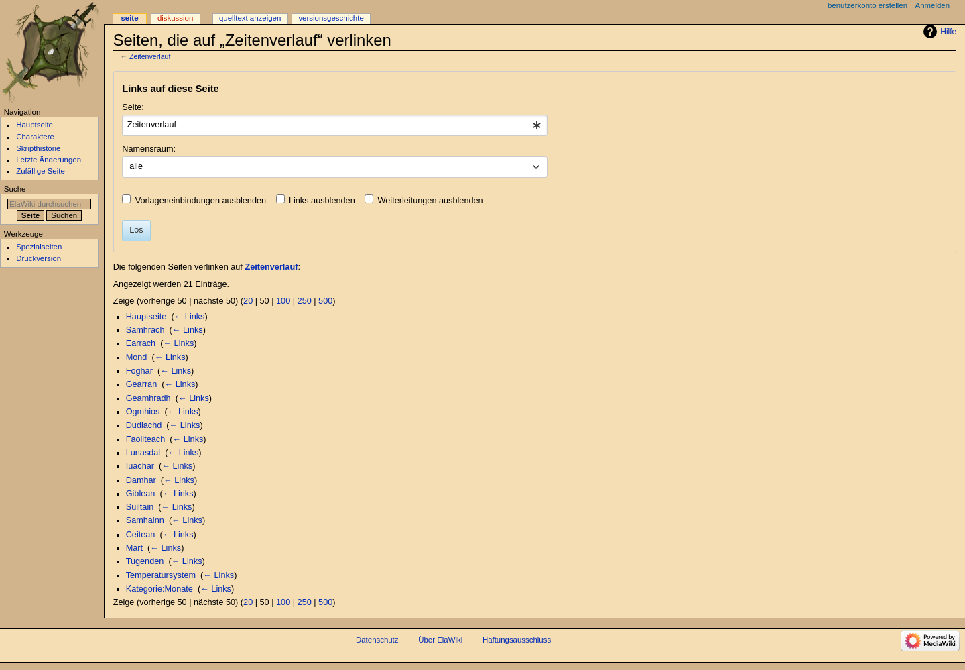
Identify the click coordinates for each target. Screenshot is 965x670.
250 (305, 301)
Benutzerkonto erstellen (867, 5)
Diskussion (175, 18)
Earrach (140, 343)
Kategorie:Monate (159, 589)
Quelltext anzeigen (250, 18)
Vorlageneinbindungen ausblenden (200, 200)
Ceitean (140, 534)
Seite (129, 18)
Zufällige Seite (40, 171)
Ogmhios (143, 411)
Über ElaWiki (440, 640)
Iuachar (140, 466)
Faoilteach (146, 439)
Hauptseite (146, 316)
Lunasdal (143, 452)
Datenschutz (377, 640)
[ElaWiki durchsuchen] (49, 204)
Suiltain (140, 507)
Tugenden (145, 561)
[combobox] (335, 125)
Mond (136, 357)
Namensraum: (149, 149)
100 (283, 301)
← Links (189, 316)
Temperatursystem (161, 575)
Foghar (139, 371)
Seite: (132, 107)
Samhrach (145, 330)
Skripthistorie (38, 148)
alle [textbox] (136, 166)
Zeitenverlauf (150, 56)
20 (248, 301)
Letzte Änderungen (48, 160)
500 (325, 301)
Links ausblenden (322, 200)
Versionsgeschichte (330, 18)
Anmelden (932, 5)
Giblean (140, 493)
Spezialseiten (39, 247)
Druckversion (38, 258)
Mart (134, 548)
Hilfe (948, 31)
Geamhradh (148, 398)
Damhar (141, 480)
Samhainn (145, 520)
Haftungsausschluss (516, 640)
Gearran (141, 384)
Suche (15, 189)
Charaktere (35, 137)
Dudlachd (144, 425)
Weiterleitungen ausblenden (430, 200)
